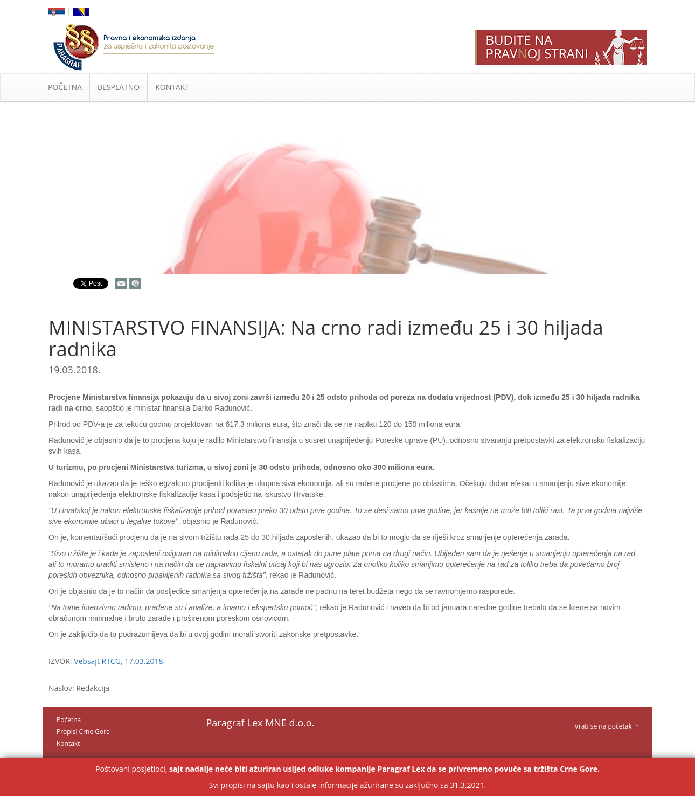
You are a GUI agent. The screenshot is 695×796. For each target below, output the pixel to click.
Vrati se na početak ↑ (606, 726)
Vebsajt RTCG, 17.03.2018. (119, 661)
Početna (69, 719)
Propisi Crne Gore (83, 731)
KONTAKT (172, 87)
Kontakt (68, 743)
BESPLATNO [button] (119, 87)
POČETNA (65, 87)
